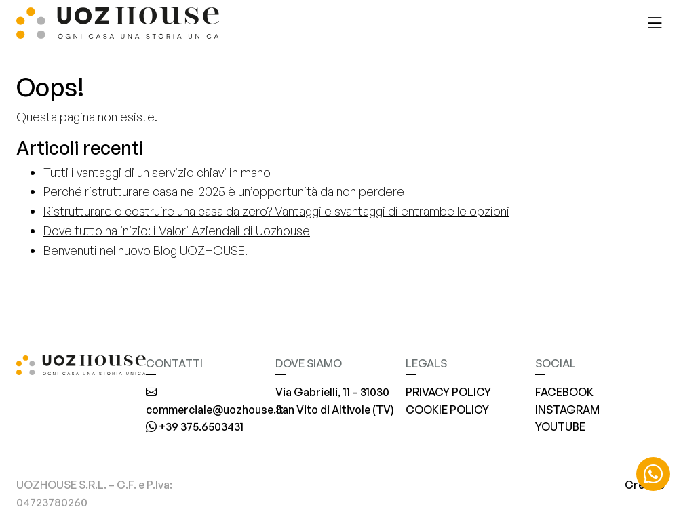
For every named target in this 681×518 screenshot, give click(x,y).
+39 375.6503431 (195, 426)
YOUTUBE (560, 426)
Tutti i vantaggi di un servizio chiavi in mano (157, 172)
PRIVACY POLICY (448, 392)
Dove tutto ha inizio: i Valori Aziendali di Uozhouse (176, 230)
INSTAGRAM (567, 409)
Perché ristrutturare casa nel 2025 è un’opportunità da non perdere (223, 191)
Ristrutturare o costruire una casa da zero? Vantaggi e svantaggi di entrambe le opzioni (276, 210)
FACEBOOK (564, 392)
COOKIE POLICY (447, 409)
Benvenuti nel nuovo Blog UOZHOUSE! (145, 250)
